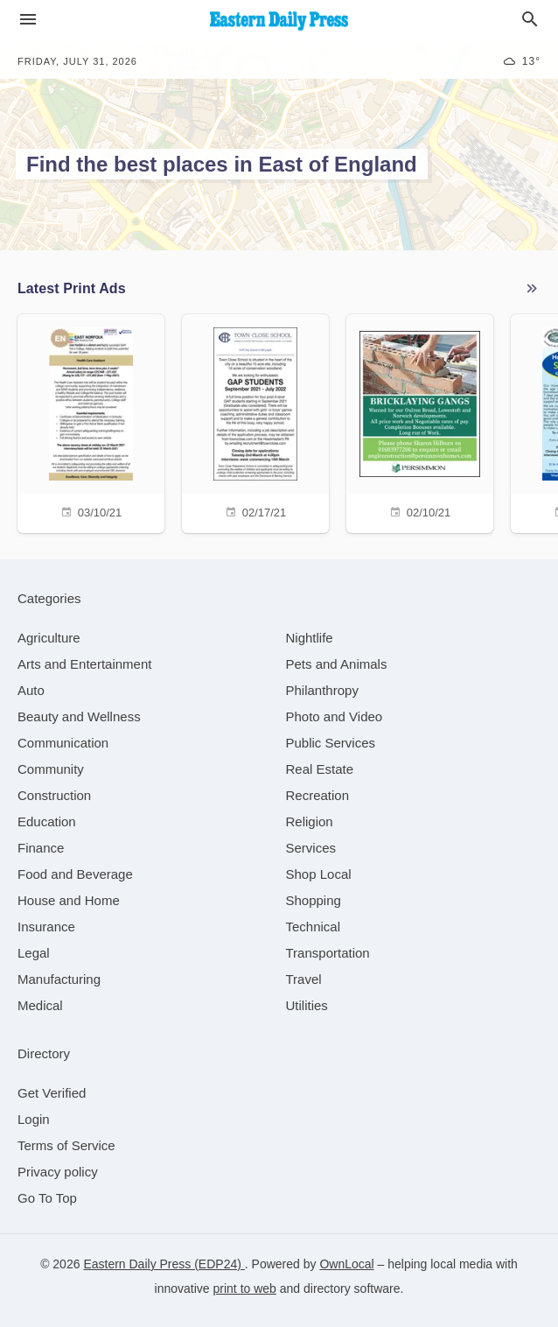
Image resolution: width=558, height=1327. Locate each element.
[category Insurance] (46, 926)
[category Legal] (33, 952)
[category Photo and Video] (334, 716)
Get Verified (51, 1092)
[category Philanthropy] (322, 690)
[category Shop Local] (319, 874)
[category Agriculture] (48, 637)
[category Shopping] (313, 900)
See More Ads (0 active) (532, 289)
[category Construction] (54, 795)
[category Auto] (31, 690)
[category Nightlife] (309, 637)
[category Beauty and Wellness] (79, 716)
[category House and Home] (68, 900)
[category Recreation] (318, 795)
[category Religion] (309, 821)
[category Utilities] (307, 1005)
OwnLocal (346, 1264)
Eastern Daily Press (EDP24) (163, 1264)
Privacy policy (57, 1171)
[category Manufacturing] (59, 979)
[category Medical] (40, 1005)
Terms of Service (66, 1145)
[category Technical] (313, 926)
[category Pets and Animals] (336, 663)
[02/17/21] (255, 421)
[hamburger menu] (27, 20)
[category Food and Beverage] (75, 874)
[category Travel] (304, 979)
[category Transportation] (328, 952)
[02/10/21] (420, 421)
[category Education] (46, 821)
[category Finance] (40, 847)
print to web (244, 1288)
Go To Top (47, 1197)
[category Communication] (62, 742)
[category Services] (311, 847)
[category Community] (50, 769)
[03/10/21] (91, 421)
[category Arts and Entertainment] (84, 663)
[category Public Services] (331, 742)
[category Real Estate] (320, 769)
